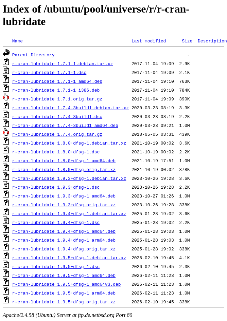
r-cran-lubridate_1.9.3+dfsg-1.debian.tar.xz (69, 178)
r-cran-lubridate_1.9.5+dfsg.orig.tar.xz (64, 302)
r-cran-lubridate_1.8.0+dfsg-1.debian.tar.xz (69, 143)
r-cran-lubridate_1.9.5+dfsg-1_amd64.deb (64, 275)
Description (212, 41)
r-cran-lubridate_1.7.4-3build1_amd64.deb (65, 125)
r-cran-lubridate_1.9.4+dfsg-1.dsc (56, 222)
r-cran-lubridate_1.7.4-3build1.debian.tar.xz (70, 108)
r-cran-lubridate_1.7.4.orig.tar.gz (57, 134)
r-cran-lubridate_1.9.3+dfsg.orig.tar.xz (64, 205)
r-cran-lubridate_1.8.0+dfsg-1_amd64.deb (64, 160)
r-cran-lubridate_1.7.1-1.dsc (49, 72)
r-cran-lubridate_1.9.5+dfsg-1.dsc (56, 266)
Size (187, 41)
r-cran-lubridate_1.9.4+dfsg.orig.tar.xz (64, 249)
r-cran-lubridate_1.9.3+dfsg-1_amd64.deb (64, 196)
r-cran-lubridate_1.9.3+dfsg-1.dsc (56, 187)
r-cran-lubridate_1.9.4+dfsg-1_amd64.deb (64, 231)
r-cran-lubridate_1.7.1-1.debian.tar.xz (62, 63)
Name (17, 41)
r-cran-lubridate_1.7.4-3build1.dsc (57, 116)
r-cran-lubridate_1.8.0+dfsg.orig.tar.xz (64, 169)
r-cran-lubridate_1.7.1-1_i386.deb (56, 90)
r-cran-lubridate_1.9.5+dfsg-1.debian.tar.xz (69, 257)
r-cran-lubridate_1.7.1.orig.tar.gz (57, 99)
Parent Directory (33, 55)
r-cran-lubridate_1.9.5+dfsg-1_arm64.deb (64, 293)
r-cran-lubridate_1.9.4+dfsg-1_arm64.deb (64, 240)
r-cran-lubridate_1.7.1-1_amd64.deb (57, 81)
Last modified (149, 41)
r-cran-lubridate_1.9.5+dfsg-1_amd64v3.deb (66, 284)
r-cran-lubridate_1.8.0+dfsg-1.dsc (56, 152)
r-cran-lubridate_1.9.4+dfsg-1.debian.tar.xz (69, 213)
